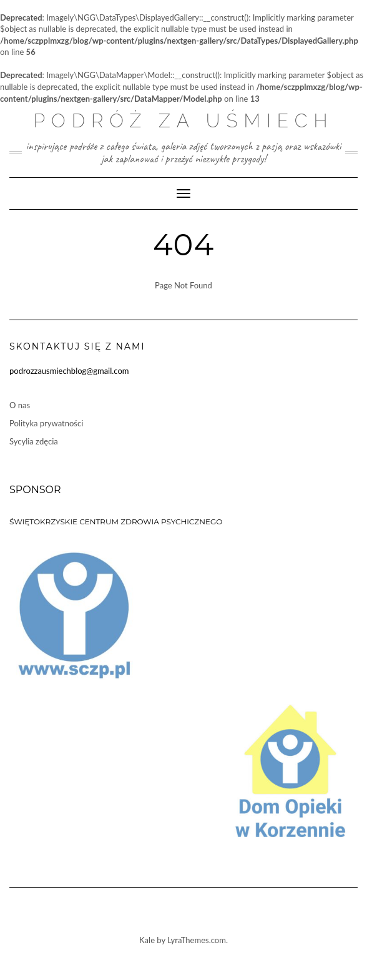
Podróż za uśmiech (183, 121)
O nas (19, 405)
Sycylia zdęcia (33, 441)
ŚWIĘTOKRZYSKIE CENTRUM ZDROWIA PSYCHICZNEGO (115, 521)
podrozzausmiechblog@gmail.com (69, 371)
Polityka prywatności (46, 423)
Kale (147, 940)
